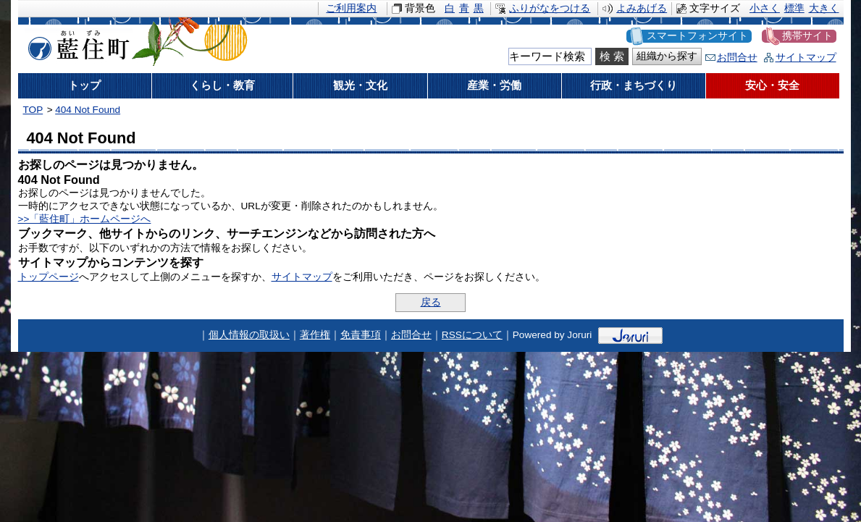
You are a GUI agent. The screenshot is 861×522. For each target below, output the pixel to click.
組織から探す (667, 56)
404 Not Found (87, 109)
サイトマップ (806, 57)
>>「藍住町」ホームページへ (84, 219)
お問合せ (737, 57)
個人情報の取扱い (249, 334)
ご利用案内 (351, 8)
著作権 (315, 334)
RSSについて (472, 334)
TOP (33, 109)
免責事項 (360, 334)
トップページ (48, 276)
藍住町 (76, 42)
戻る (431, 302)
